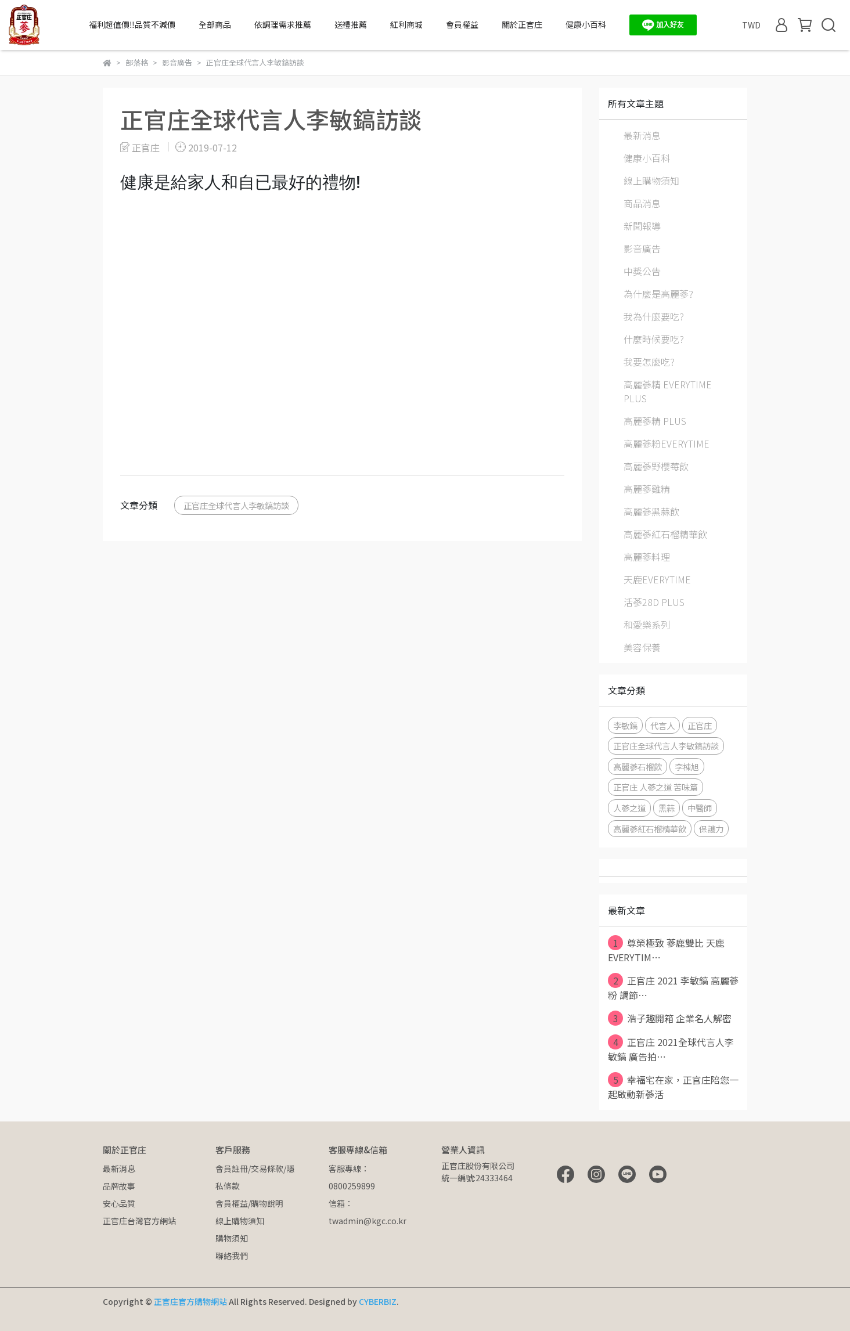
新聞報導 (642, 226)
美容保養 (642, 647)
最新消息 (642, 135)
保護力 (711, 829)
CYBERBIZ (378, 1301)
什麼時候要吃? (654, 339)
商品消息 (642, 203)
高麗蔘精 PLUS (655, 421)
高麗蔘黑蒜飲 (651, 511)
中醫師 (699, 808)
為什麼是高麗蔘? (658, 294)
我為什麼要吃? (654, 316)
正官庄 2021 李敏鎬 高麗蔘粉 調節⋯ (673, 987)
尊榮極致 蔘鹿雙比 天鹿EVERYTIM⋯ (666, 949)
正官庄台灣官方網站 (139, 1221)
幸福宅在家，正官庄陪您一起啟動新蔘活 (673, 1086)
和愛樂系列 (647, 625)
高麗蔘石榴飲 (637, 766)
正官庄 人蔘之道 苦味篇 (655, 787)
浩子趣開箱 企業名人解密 (670, 1018)
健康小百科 (586, 24)
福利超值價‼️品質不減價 (132, 24)
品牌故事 (119, 1186)
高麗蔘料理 (647, 557)
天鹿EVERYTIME (657, 579)
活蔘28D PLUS (654, 602)
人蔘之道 (629, 808)
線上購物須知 (651, 180)
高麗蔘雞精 (647, 489)
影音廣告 (642, 248)
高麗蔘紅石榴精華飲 (665, 534)
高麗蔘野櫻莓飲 (656, 466)
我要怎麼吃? (649, 362)
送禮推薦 (350, 24)
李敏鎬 (625, 725)
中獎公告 (642, 271)
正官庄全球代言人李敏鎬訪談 (236, 505)
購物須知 (231, 1238)
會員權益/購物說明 (249, 1203)
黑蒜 (666, 808)
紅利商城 (406, 24)
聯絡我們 (231, 1255)
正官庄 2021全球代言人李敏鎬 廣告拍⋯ (671, 1048)
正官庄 (699, 725)
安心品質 (119, 1203)
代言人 (662, 725)
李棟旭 (687, 766)
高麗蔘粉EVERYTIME (666, 443)
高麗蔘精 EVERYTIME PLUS (668, 391)
